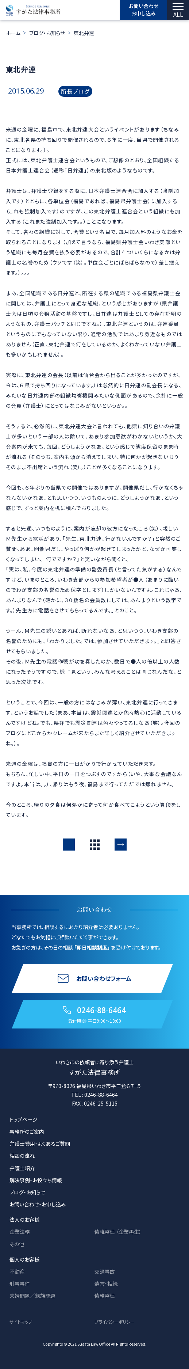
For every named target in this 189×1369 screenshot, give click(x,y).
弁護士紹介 (22, 1168)
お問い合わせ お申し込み (143, 9)
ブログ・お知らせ (47, 33)
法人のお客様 (24, 1219)
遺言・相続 (105, 1283)
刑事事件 (19, 1283)
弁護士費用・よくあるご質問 (39, 1143)
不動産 (17, 1271)
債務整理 (104, 1295)
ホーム (13, 33)
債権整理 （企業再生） (118, 1231)
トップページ (23, 1119)
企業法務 (19, 1231)
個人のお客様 (24, 1259)
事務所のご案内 (26, 1131)
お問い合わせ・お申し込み (37, 1204)
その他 (16, 1244)
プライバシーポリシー (114, 1322)
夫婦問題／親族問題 (32, 1295)
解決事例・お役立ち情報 (35, 1180)
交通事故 (104, 1271)
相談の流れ (22, 1155)
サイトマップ (20, 1322)
